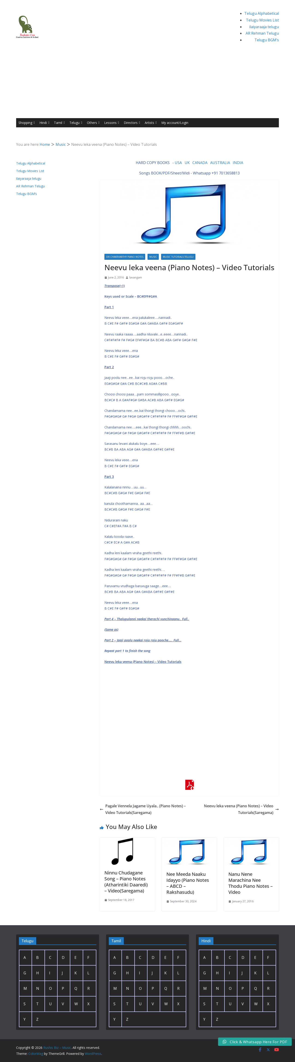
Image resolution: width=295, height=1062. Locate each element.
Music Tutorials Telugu (178, 256)
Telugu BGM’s (266, 39)
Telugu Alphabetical (261, 13)
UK (187, 162)
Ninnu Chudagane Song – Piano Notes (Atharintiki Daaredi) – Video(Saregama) (126, 882)
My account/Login (174, 122)
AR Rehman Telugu (262, 33)
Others (93, 122)
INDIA (238, 162)
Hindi (44, 122)
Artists (151, 122)
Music (153, 256)
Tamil (59, 122)
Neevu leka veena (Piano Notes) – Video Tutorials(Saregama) (241, 809)
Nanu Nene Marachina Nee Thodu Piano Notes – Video (250, 883)
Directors (132, 122)
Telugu (75, 122)
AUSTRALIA (220, 162)
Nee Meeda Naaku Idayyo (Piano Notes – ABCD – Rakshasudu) (187, 883)
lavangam (135, 277)
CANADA (199, 162)
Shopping (26, 122)
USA (178, 162)
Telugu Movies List (262, 20)
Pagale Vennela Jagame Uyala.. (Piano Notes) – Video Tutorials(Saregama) (143, 809)
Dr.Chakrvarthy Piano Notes (124, 256)
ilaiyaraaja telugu (264, 26)
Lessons (111, 122)
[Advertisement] (147, 83)
